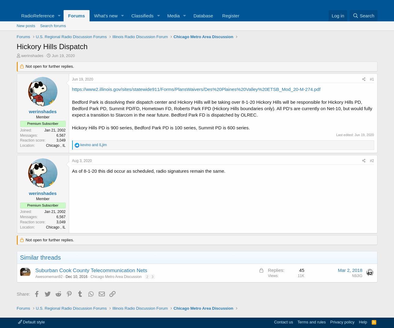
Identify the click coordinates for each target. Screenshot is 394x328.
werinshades (32, 55)
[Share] (364, 79)
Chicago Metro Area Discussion (116, 277)
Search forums (53, 25)
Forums (76, 15)
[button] (59, 15)
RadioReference (37, 15)
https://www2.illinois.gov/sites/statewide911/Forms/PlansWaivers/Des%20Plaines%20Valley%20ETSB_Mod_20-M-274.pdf (196, 89)
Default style (31, 322)
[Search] (363, 15)
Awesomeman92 (49, 277)
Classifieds (142, 15)
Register (230, 15)
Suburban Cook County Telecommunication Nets (91, 270)
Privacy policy (342, 322)
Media (173, 15)
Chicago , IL (55, 145)
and (93, 145)
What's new (106, 15)
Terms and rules (311, 322)
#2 (372, 161)
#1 (372, 79)
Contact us (283, 322)
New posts (26, 25)
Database (203, 15)
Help (363, 322)
